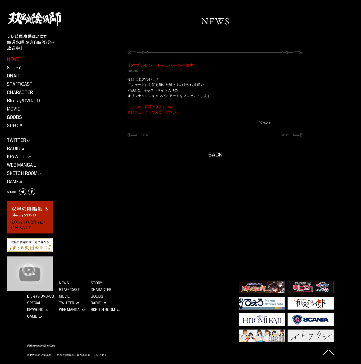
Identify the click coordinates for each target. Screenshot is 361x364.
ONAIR (13, 76)
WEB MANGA (21, 165)
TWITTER (18, 140)
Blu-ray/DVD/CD (23, 100)
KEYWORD (19, 157)
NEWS (13, 59)
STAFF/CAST (19, 84)
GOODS (14, 117)
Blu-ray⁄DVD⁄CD (40, 296)
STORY (14, 67)
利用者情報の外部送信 (41, 345)
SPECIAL (16, 125)
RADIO (15, 148)
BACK (215, 155)
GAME (14, 181)
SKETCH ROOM (24, 173)
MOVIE (13, 109)
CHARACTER (20, 92)
